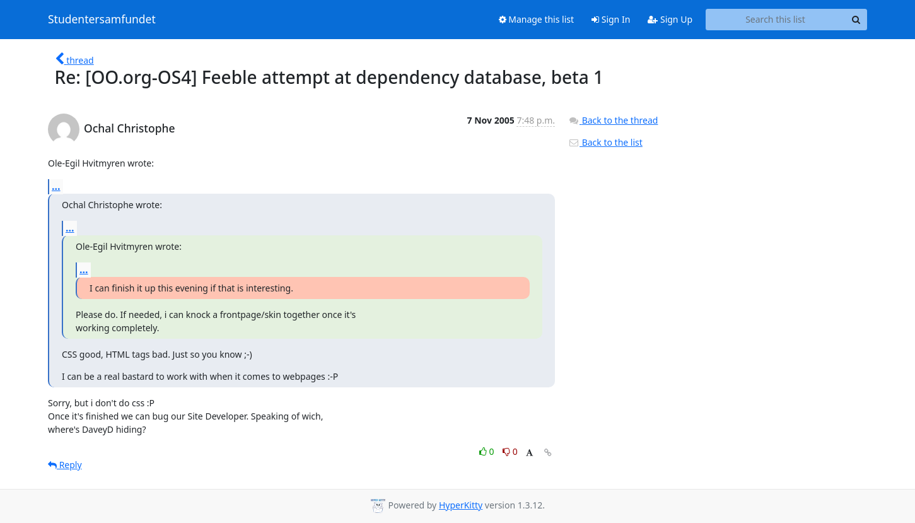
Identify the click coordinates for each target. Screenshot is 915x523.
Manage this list (536, 19)
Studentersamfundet (102, 19)
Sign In (611, 19)
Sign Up (670, 19)
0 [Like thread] (487, 451)
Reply (65, 465)
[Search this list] (775, 19)
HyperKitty (460, 505)
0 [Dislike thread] (510, 451)
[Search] (855, 19)
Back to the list (605, 142)
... (56, 186)
